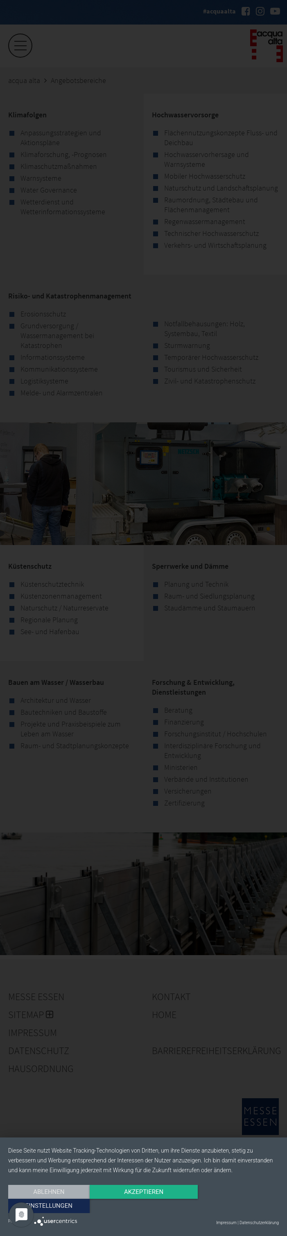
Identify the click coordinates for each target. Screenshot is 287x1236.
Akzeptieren (143, 1206)
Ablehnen (48, 1206)
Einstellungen (238, 1206)
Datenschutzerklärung (259, 1222)
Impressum (226, 1222)
